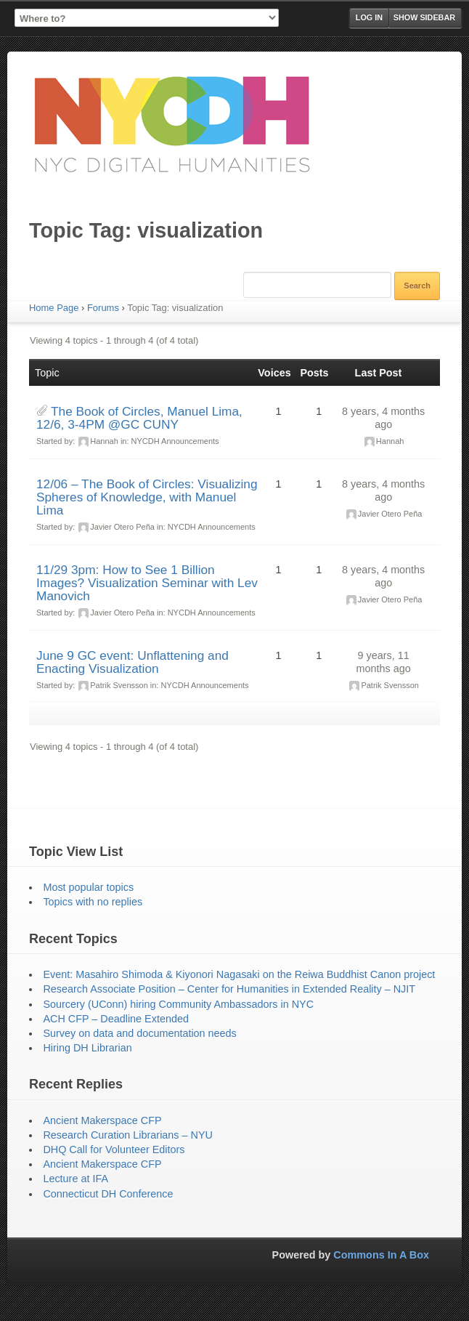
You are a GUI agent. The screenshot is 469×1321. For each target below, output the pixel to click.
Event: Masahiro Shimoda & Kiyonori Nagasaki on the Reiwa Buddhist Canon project (239, 974)
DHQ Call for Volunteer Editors (113, 1149)
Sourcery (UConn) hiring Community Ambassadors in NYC (178, 1004)
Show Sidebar (424, 17)
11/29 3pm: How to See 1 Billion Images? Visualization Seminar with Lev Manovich (147, 582)
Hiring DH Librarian (87, 1048)
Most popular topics (88, 887)
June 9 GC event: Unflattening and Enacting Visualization (132, 662)
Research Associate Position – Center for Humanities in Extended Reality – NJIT (229, 989)
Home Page (53, 307)
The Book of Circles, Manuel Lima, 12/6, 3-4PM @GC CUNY (139, 418)
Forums (103, 307)
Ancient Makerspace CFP (102, 1120)
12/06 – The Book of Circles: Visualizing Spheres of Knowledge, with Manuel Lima (147, 497)
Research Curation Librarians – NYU (128, 1135)
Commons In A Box (381, 1255)
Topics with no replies (92, 902)
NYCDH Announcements (175, 441)
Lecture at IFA (75, 1178)
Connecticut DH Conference (108, 1194)
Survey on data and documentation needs (139, 1033)
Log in (369, 17)
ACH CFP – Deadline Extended (116, 1019)
